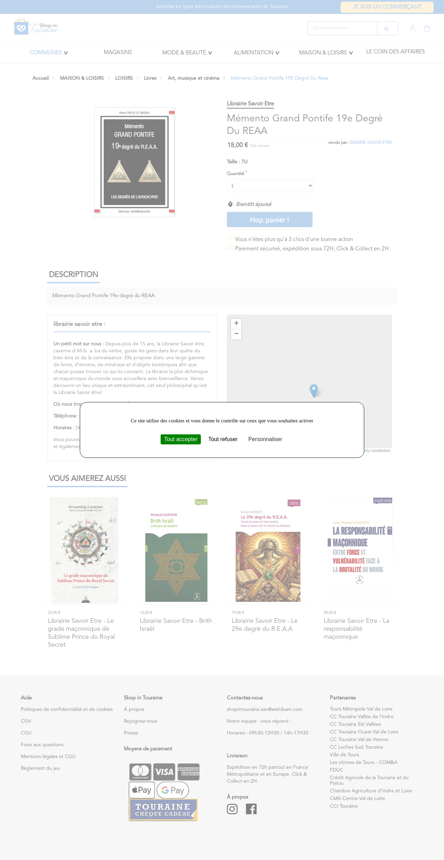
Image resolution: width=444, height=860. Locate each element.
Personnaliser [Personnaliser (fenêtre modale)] (265, 439)
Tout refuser (222, 439)
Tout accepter (180, 439)
